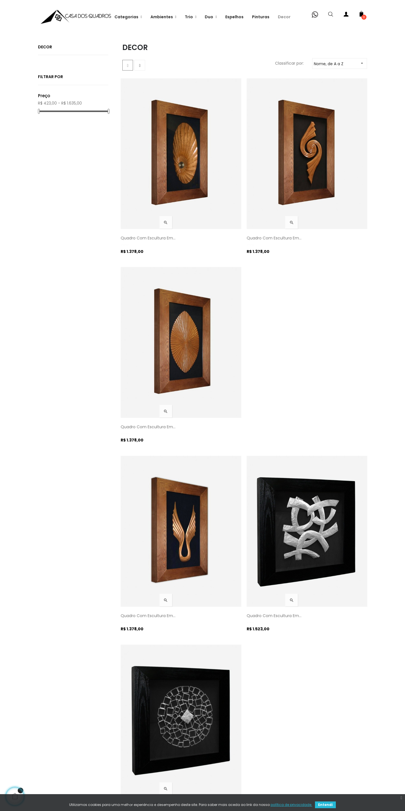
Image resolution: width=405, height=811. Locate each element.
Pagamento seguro (146, 746)
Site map (215, 768)
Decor (45, 80)
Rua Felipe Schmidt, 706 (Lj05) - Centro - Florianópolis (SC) (238, 737)
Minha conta (58, 746)
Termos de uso (141, 757)
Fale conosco (59, 735)
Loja (50, 757)
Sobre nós (56, 723)
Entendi (325, 804)
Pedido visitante (62, 768)
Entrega (134, 723)
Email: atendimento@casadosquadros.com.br (245, 754)
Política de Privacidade (149, 735)
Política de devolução (148, 768)
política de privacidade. (291, 804)
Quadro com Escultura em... (149, 216)
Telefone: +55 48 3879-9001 (234, 723)
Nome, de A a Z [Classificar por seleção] (340, 97)
